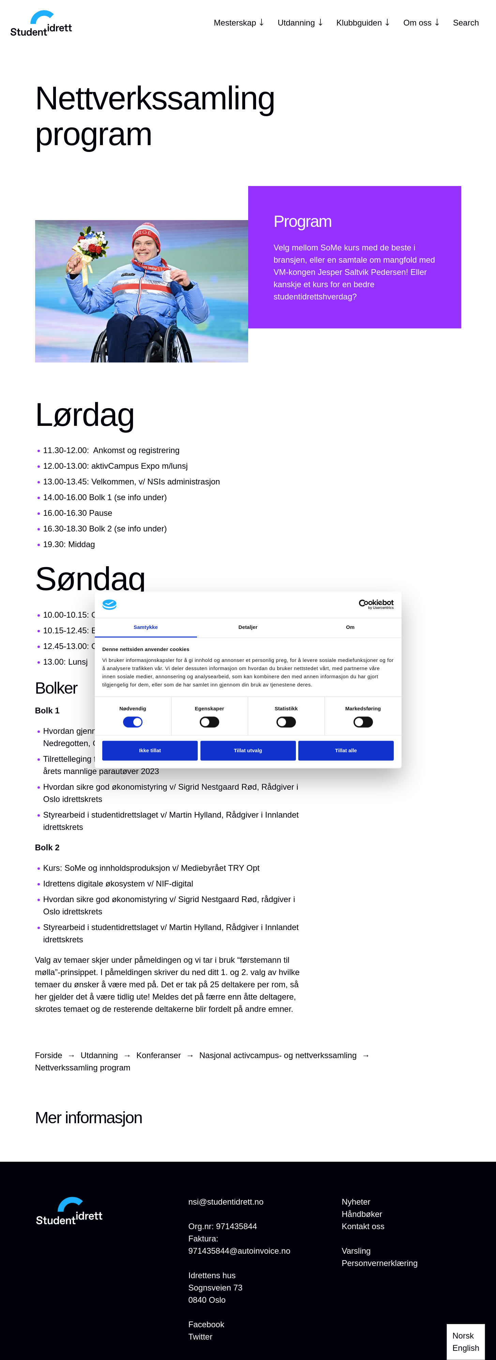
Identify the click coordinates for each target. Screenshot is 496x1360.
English (465, 1348)
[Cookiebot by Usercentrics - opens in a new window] (364, 605)
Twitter (201, 1336)
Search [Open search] (466, 22)
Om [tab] (350, 627)
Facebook (206, 1324)
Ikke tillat (150, 750)
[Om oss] (417, 23)
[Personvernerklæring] (380, 1263)
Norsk (463, 1335)
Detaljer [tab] (248, 627)
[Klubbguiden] (359, 23)
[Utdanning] (296, 23)
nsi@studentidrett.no (226, 1201)
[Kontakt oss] (363, 1226)
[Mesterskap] (235, 23)
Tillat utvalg (248, 750)
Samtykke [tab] (146, 627)
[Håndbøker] (362, 1214)
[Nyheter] (356, 1202)
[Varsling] (356, 1251)
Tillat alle (346, 750)
